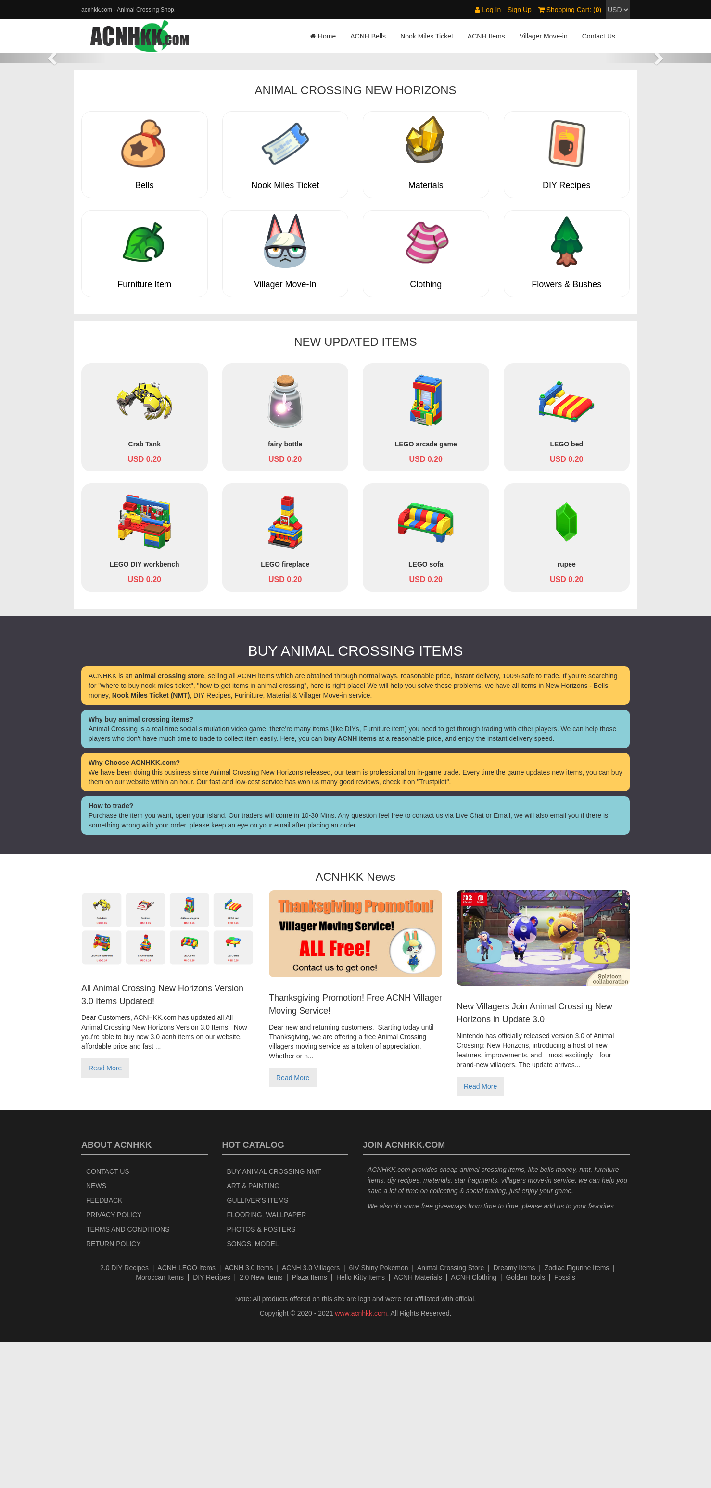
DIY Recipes (211, 1423)
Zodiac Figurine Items (577, 1413)
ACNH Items (486, 36)
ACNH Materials (418, 1423)
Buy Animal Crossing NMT (274, 1317)
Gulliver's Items (258, 1346)
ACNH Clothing (473, 1423)
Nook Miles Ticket (426, 36)
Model (267, 1389)
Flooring (244, 1360)
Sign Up (520, 9)
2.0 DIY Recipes (124, 1413)
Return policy (113, 1389)
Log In (488, 9)
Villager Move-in (544, 36)
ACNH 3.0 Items (248, 1413)
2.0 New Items (261, 1423)
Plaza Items (309, 1423)
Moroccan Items (160, 1423)
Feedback (104, 1346)
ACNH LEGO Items (186, 1413)
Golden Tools (525, 1423)
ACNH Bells (368, 36)
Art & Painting (253, 1331)
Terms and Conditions (127, 1375)
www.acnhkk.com (361, 1459)
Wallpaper (286, 1360)
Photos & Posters (261, 1375)
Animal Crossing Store (450, 1413)
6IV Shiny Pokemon (378, 1413)
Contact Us (598, 36)
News (96, 1331)
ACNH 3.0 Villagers (311, 1413)
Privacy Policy (113, 1360)
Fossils (564, 1423)
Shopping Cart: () (569, 9)
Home (323, 36)
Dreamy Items (514, 1413)
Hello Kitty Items (360, 1423)
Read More (105, 1214)
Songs (239, 1389)
